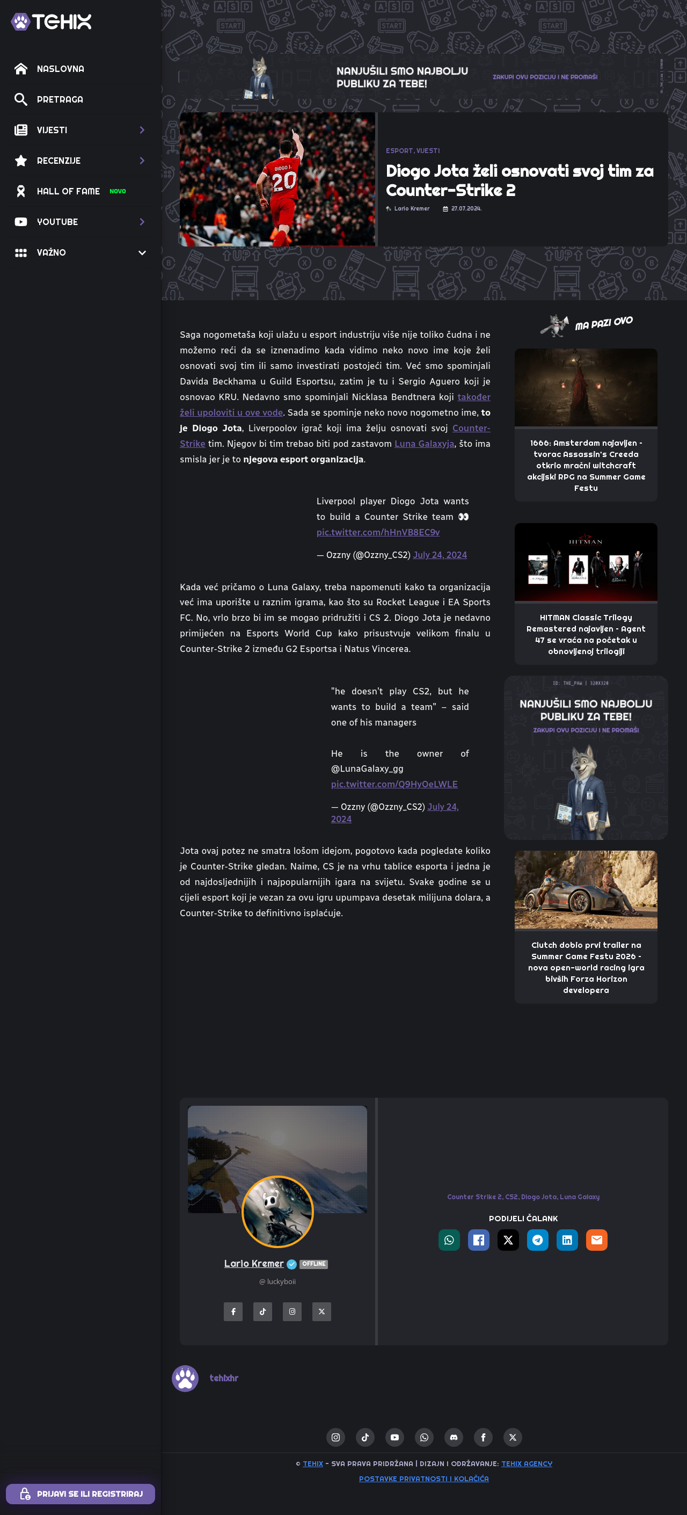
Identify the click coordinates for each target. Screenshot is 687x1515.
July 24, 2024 (440, 555)
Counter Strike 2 (474, 1197)
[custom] (365, 1437)
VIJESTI (428, 151)
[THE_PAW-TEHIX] (586, 757)
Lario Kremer (277, 1264)
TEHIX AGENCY (526, 1463)
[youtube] (394, 1437)
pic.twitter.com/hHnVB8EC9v (378, 532)
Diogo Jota (539, 1197)
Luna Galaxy (580, 1197)
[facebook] (483, 1437)
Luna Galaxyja (424, 443)
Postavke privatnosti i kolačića (424, 1478)
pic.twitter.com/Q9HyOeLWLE (394, 784)
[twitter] (512, 1437)
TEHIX (313, 1463)
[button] (80, 130)
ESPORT (399, 151)
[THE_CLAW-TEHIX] (424, 76)
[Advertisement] (335, 1009)
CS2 (511, 1197)
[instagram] (335, 1437)
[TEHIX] (51, 22)
